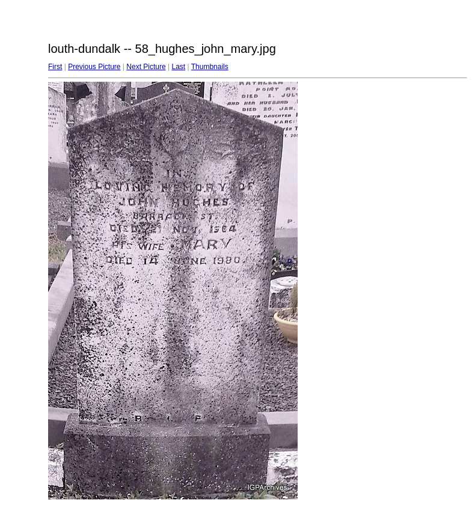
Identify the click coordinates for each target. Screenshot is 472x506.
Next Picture (145, 66)
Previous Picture (94, 66)
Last (178, 66)
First (55, 66)
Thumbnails (209, 66)
